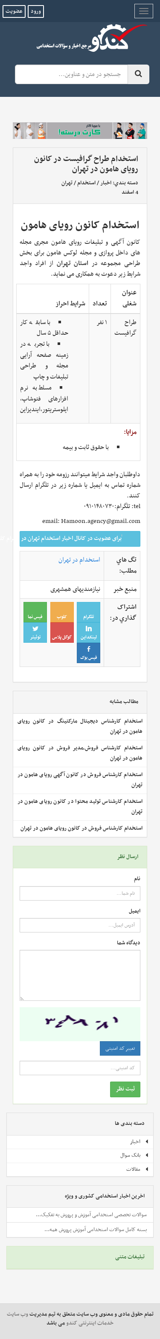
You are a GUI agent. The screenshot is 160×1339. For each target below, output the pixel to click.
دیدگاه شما (128, 943)
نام (137, 879)
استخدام (86, 183)
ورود (36, 11)
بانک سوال (134, 1155)
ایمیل (134, 911)
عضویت (14, 11)
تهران (67, 183)
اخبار (105, 183)
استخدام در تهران (79, 559)
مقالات (137, 1169)
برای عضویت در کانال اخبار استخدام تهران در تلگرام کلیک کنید (77, 538)
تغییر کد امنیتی (120, 1048)
